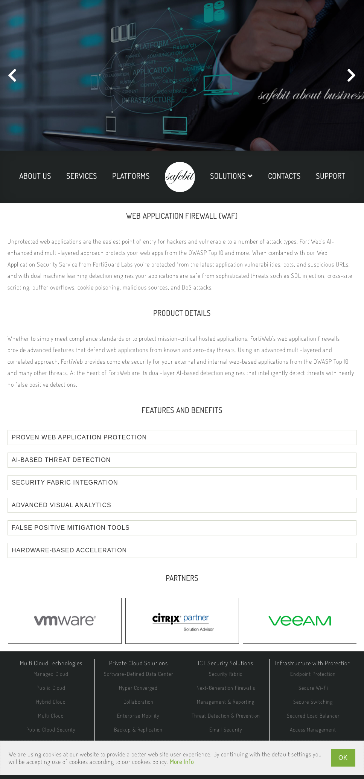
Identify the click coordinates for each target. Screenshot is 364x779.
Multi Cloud (51, 715)
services (81, 176)
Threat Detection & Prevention (226, 715)
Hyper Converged (138, 687)
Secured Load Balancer (313, 715)
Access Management (313, 729)
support (330, 176)
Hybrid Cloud (51, 701)
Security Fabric (225, 674)
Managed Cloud (51, 674)
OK (343, 758)
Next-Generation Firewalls (225, 687)
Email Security (225, 729)
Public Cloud (51, 687)
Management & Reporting (225, 701)
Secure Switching (313, 701)
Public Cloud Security (51, 729)
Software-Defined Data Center (138, 674)
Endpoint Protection (313, 674)
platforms (131, 176)
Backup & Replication (138, 729)
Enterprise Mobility (138, 715)
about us (35, 176)
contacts (284, 176)
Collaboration (138, 701)
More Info (182, 761)
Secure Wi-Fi (313, 687)
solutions (231, 176)
